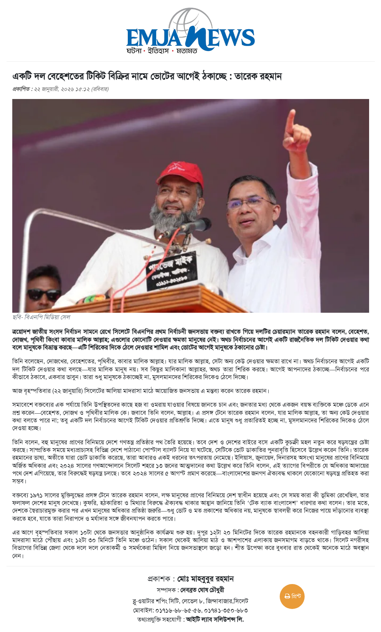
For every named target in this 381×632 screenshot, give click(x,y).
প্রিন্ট (293, 596)
